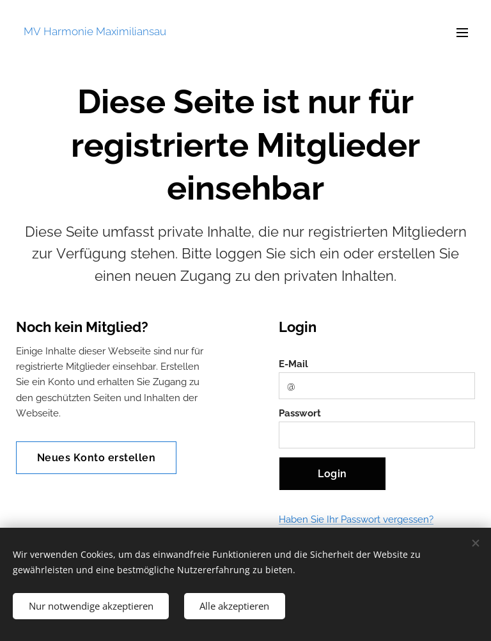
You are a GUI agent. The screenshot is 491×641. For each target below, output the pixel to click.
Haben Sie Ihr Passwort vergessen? (356, 520)
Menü (462, 32)
